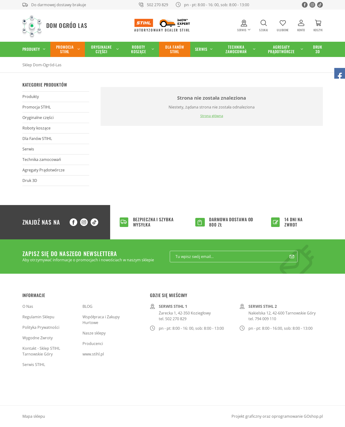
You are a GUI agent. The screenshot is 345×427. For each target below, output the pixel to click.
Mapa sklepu (33, 416)
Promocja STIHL (65, 49)
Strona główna (211, 115)
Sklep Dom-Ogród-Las (42, 64)
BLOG (87, 306)
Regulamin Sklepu (38, 316)
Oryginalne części (101, 49)
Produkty (31, 49)
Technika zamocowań (236, 49)
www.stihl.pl (93, 354)
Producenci (92, 343)
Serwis (201, 49)
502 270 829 (157, 4)
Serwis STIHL (33, 364)
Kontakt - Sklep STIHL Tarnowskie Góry (41, 351)
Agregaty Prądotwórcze (281, 49)
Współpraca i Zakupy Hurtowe (101, 319)
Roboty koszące (138, 49)
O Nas (27, 306)
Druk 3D (317, 49)
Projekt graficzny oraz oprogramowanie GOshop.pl (277, 416)
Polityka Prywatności (40, 327)
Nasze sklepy (94, 333)
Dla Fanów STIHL (174, 49)
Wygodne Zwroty (37, 337)
